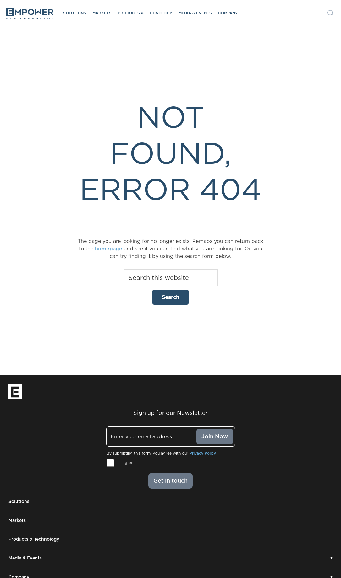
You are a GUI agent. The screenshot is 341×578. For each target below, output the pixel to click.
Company (228, 13)
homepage (108, 248)
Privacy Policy (203, 453)
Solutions (74, 13)
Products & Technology (145, 13)
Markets (102, 13)
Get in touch (170, 480)
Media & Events (195, 13)
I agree (126, 462)
